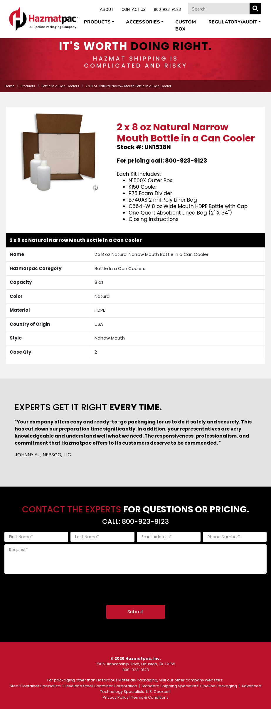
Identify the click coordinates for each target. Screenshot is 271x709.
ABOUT (106, 9)
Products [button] (97, 22)
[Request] (135, 559)
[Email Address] (169, 537)
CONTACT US (134, 9)
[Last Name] (102, 537)
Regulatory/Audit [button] (232, 22)
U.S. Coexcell (158, 691)
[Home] (43, 19)
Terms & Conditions (150, 697)
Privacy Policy (116, 697)
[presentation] (49, 587)
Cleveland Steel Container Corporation (100, 686)
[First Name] (36, 537)
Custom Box (185, 25)
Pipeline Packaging (218, 686)
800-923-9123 (167, 9)
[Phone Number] (235, 537)
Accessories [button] (143, 22)
